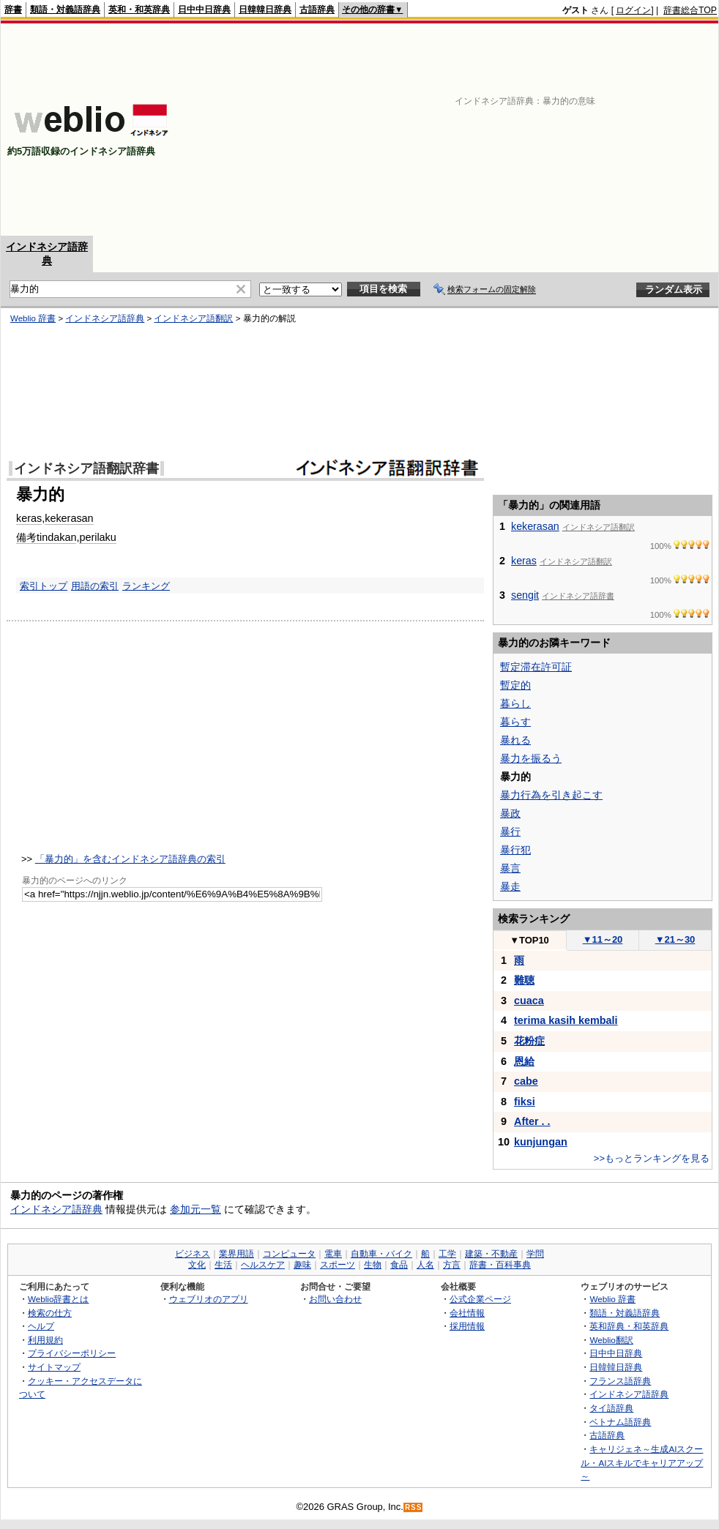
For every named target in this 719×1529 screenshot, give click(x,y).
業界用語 (236, 1253)
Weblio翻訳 (611, 1340)
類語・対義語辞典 (65, 9)
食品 (399, 1264)
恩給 (524, 1061)
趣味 (302, 1264)
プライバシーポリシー (72, 1353)
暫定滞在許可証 (536, 667)
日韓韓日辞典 (265, 9)
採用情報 (467, 1326)
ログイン (633, 10)
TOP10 (529, 940)
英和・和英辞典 (139, 9)
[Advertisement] (527, 129)
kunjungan (540, 1142)
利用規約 (45, 1340)
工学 (447, 1253)
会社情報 (467, 1312)
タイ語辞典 (611, 1408)
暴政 (510, 813)
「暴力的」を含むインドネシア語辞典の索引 (130, 858)
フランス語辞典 (620, 1381)
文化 (197, 1264)
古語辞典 (317, 9)
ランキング (146, 585)
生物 (372, 1264)
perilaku (97, 537)
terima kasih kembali (566, 1020)
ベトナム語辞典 (620, 1422)
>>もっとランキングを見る (651, 1158)
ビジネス (192, 1253)
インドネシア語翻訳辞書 (86, 468)
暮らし (515, 703)
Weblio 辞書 (33, 318)
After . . (532, 1121)
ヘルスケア (263, 1264)
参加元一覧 (195, 1209)
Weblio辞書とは (58, 1299)
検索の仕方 (50, 1312)
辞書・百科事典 (500, 1264)
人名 (425, 1264)
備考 (26, 537)
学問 (535, 1253)
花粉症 (529, 1041)
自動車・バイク (381, 1253)
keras (29, 518)
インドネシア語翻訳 (193, 318)
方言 (452, 1264)
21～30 (675, 939)
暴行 (510, 831)
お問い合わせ (335, 1299)
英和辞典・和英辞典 (628, 1326)
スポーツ (337, 1264)
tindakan (56, 537)
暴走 (510, 886)
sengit (525, 595)
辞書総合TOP (690, 10)
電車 (333, 1253)
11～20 (603, 939)
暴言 (510, 868)
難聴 (524, 980)
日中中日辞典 (204, 9)
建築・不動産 (491, 1253)
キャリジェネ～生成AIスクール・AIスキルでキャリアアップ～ (642, 1462)
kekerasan (69, 518)
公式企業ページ (480, 1299)
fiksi (524, 1101)
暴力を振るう (531, 758)
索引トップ (43, 585)
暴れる (515, 740)
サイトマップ (54, 1367)
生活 (223, 1264)
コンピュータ (289, 1253)
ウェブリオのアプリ (208, 1299)
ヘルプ (41, 1326)
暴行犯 (515, 850)
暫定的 (515, 685)
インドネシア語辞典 (104, 318)
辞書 (13, 9)
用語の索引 (95, 585)
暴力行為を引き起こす (551, 795)
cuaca (529, 1000)
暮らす (515, 722)
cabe (526, 1081)
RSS (413, 1507)
